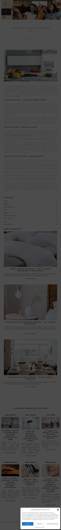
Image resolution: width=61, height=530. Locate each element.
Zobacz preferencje (52, 524)
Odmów (39, 524)
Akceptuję (28, 524)
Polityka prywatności (39, 527)
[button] (58, 509)
